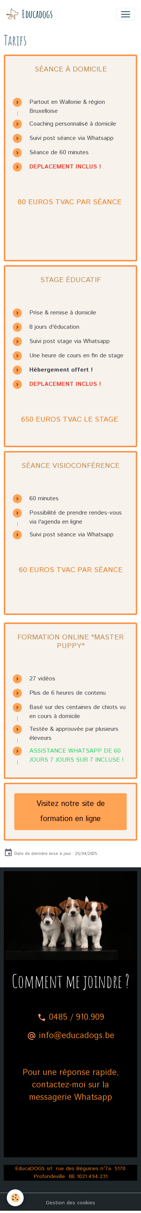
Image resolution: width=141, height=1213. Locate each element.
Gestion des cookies (70, 1203)
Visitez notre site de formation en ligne (70, 811)
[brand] (29, 14)
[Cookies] (15, 1197)
